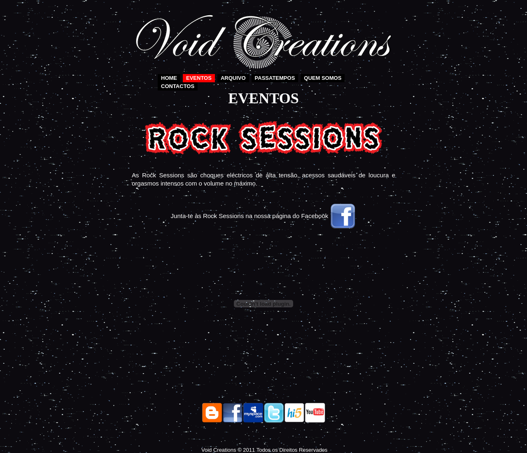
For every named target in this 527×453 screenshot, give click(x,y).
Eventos (199, 78)
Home (169, 78)
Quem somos (322, 78)
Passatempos (275, 78)
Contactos (177, 86)
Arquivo (233, 78)
